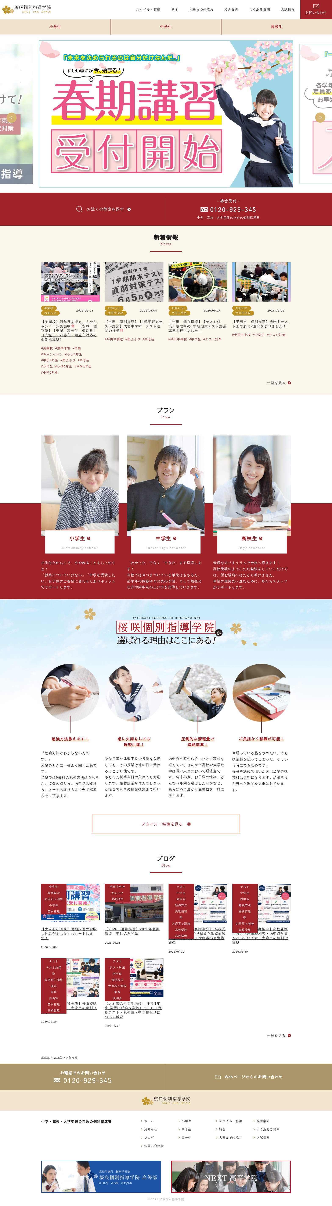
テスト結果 (54, 967)
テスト (181, 886)
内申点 (181, 899)
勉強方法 (181, 905)
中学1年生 (84, 366)
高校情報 (181, 936)
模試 (54, 986)
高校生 (277, 27)
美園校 (49, 308)
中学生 (166, 27)
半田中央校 (115, 312)
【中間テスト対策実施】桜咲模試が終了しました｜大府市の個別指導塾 (69, 1008)
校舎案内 (263, 1121)
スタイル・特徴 (230, 1121)
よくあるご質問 (268, 1129)
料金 (222, 1129)
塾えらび (69, 360)
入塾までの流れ (230, 1137)
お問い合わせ (316, 9)
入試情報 (263, 1137)
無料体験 (63, 348)
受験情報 (181, 911)
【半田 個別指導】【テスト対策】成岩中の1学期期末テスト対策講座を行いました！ (198, 326)
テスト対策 (213, 339)
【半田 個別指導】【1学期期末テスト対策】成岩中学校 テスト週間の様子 (134, 326)
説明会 (117, 998)
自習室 (53, 998)
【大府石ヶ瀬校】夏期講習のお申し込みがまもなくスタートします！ (69, 933)
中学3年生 (50, 360)
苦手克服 (54, 911)
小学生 (55, 27)
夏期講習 (54, 892)
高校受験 (181, 930)
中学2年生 (50, 372)
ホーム (149, 1121)
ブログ (149, 1137)
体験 (78, 348)
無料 (54, 992)
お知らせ (50, 312)
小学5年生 (74, 354)
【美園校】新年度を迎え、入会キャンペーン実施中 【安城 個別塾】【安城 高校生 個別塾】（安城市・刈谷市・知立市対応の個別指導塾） (69, 330)
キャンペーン (53, 354)
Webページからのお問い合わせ (254, 1077)
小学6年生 (64, 366)
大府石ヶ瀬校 (53, 899)
